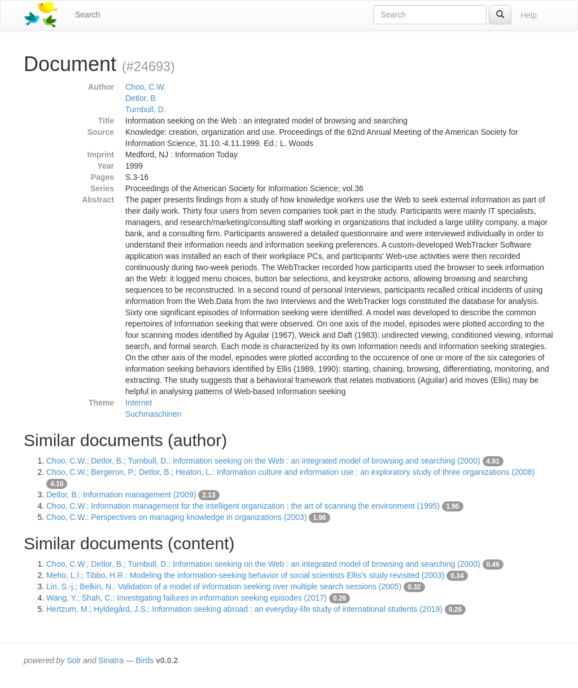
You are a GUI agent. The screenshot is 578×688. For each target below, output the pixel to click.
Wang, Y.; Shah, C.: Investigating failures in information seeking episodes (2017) (186, 597)
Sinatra (110, 660)
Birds (144, 660)
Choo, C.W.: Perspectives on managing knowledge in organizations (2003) (176, 517)
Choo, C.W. (145, 86)
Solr (74, 660)
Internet (138, 402)
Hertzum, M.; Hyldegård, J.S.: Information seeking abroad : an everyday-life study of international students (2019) (244, 609)
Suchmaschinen (153, 413)
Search (87, 14)
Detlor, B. (141, 98)
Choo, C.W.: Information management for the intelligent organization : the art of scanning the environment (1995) (243, 505)
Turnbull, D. (145, 109)
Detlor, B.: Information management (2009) (121, 494)
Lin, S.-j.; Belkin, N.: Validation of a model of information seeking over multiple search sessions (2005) (223, 586)
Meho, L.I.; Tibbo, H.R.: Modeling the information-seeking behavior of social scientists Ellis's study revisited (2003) (245, 575)
